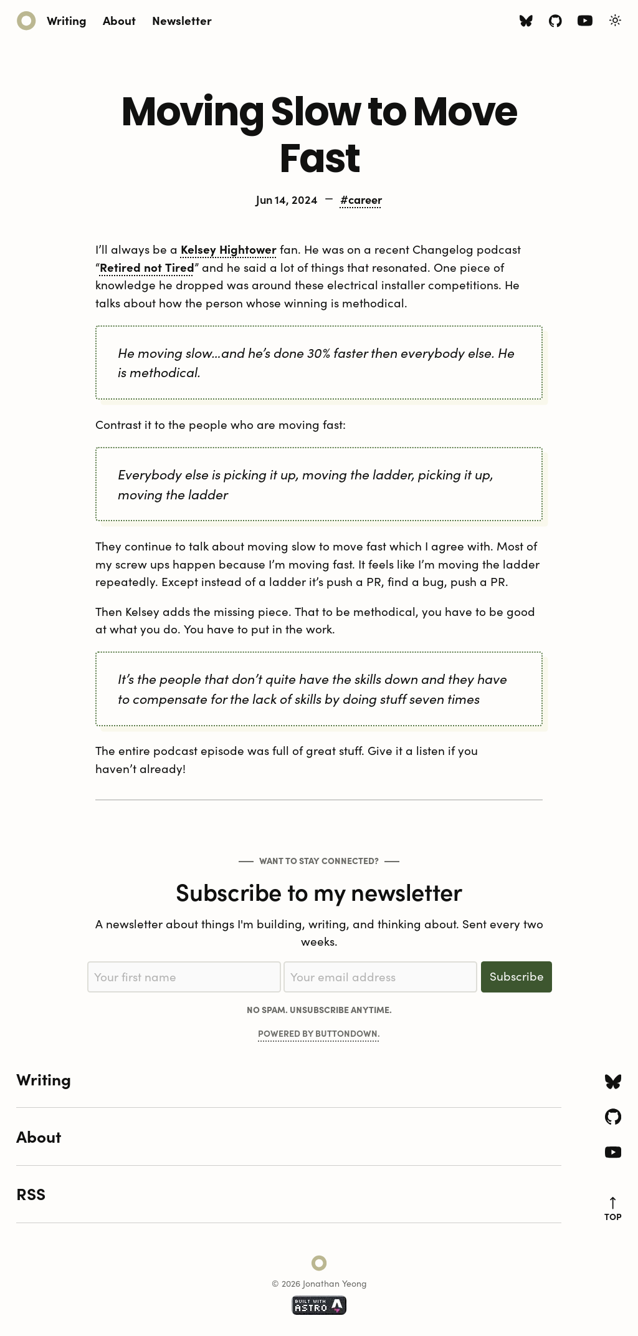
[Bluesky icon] (526, 22)
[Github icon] (555, 22)
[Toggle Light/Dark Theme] (615, 20)
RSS (30, 1193)
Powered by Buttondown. (319, 1033)
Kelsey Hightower (229, 249)
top (613, 1209)
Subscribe (517, 976)
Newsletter (182, 19)
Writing (67, 19)
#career (361, 199)
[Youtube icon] (585, 23)
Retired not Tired (147, 267)
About (119, 19)
